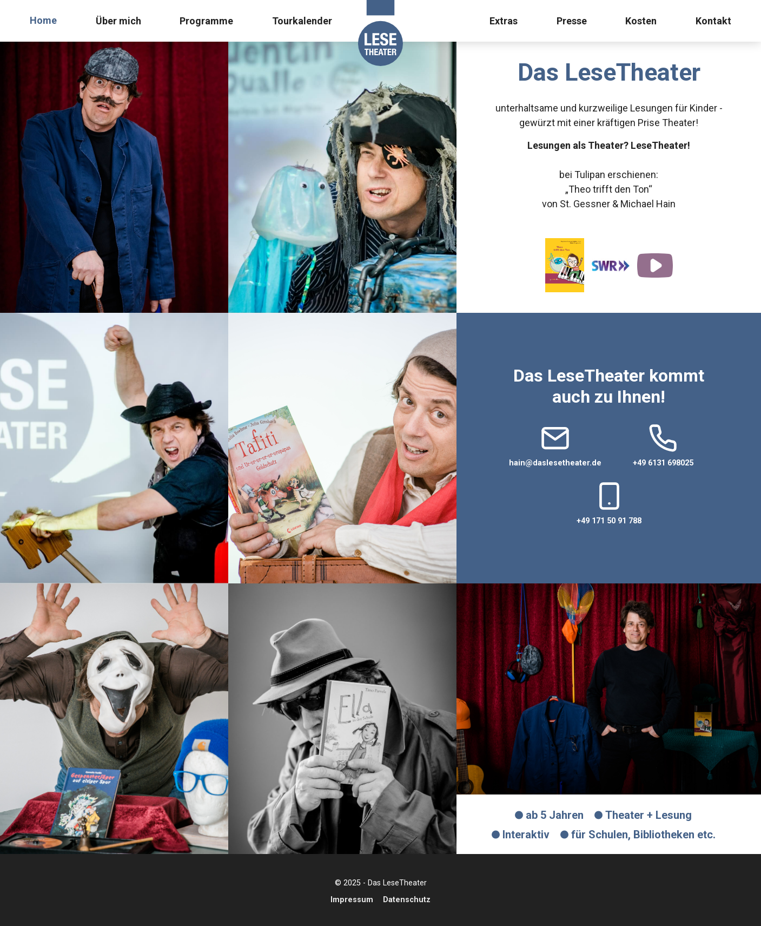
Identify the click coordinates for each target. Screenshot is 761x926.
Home (43, 20)
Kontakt (713, 21)
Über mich (118, 21)
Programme (206, 21)
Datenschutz (407, 899)
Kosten (641, 21)
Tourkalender (302, 21)
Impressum (351, 899)
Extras (503, 21)
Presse (572, 21)
